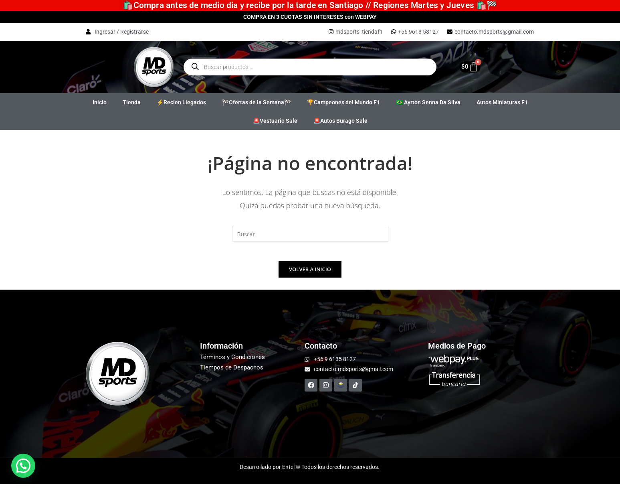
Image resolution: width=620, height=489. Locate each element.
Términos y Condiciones (232, 361)
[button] (23, 466)
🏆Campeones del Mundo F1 (343, 102)
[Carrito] (467, 66)
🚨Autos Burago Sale (340, 121)
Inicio (100, 102)
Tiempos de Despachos (231, 372)
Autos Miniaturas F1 (502, 102)
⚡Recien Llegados (181, 102)
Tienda (132, 102)
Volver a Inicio (310, 274)
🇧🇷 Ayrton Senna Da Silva (428, 102)
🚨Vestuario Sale (275, 121)
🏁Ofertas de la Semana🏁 (256, 102)
